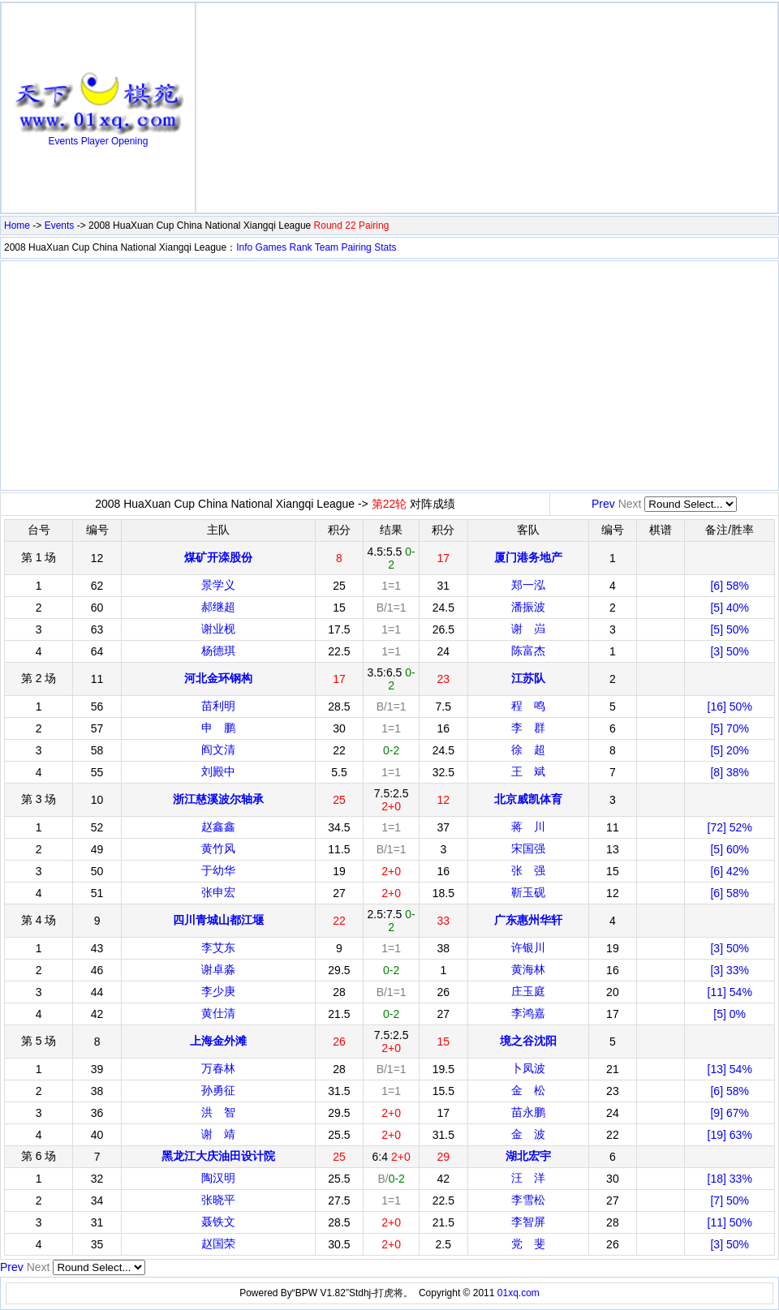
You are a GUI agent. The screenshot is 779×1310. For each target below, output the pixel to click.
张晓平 (218, 1199)
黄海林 (528, 969)
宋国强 (528, 848)
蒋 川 (528, 826)
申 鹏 (218, 727)
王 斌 (528, 771)
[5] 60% (729, 849)
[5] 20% (729, 750)
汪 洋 (528, 1177)
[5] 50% (729, 629)
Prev (603, 503)
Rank (301, 247)
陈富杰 (528, 650)
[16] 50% (730, 706)
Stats (385, 247)
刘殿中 (218, 771)
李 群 (528, 727)
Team (326, 247)
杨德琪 (218, 650)
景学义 (218, 584)
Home (17, 225)
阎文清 (218, 749)
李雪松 (528, 1199)
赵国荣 (218, 1243)
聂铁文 (218, 1221)
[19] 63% (730, 1134)
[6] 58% (729, 585)
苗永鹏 (528, 1112)
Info (244, 247)
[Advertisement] (487, 107)
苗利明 (218, 705)
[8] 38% (729, 772)
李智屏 (528, 1221)
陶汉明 (218, 1177)
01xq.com (518, 1293)
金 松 (528, 1090)
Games (271, 247)
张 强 (528, 870)
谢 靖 (218, 1133)
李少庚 (218, 991)
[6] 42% (729, 871)
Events (64, 141)
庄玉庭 (528, 991)
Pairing (356, 247)
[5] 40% (729, 607)
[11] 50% (730, 1222)
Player (95, 141)
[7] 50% (729, 1200)
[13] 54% (730, 1069)
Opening (129, 141)
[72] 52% (730, 827)
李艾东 (218, 947)
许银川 (528, 947)
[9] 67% (729, 1112)
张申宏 (218, 892)
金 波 (528, 1133)
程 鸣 (528, 705)
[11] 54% (730, 992)
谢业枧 (218, 628)
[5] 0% (729, 1013)
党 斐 (528, 1243)
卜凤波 (528, 1068)
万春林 (218, 1068)
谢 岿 (528, 628)
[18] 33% (730, 1178)
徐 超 (528, 749)
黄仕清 (218, 1013)
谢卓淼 (218, 969)
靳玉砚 (528, 892)
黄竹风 (218, 848)
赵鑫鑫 (218, 826)
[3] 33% (729, 970)
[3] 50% (729, 651)
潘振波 (528, 606)
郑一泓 (528, 584)
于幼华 (218, 870)
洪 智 (218, 1112)
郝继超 (218, 606)
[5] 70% (729, 728)
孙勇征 (218, 1090)
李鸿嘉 (528, 1013)
